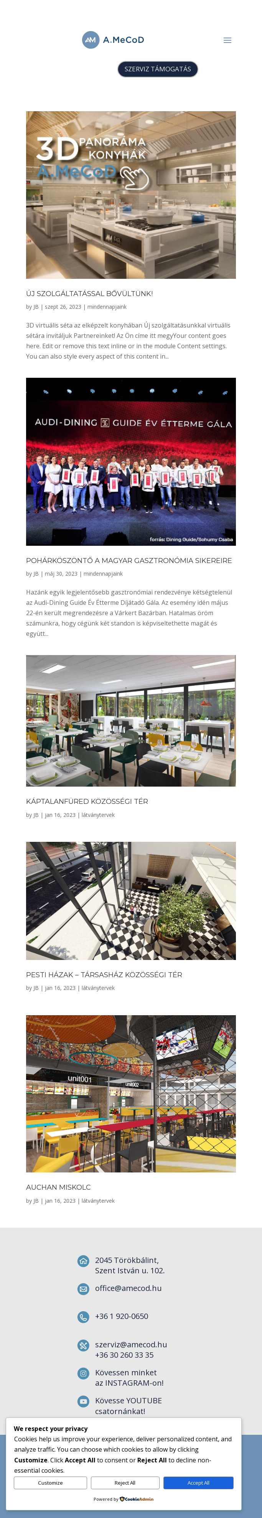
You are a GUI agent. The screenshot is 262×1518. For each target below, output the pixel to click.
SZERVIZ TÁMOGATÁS (158, 68)
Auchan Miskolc (58, 1187)
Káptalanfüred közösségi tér (87, 801)
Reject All (125, 1482)
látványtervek (98, 814)
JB (36, 306)
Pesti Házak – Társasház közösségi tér (104, 975)
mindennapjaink (107, 306)
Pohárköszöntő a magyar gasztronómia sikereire (129, 560)
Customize (50, 1482)
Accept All (198, 1482)
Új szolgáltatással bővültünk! (89, 294)
